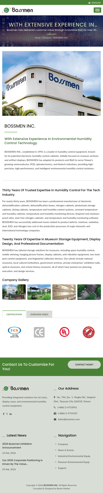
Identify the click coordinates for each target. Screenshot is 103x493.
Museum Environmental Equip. (74, 462)
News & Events (66, 450)
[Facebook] (3, 414)
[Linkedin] (11, 414)
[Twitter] (7, 414)
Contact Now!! (84, 364)
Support (62, 467)
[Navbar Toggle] (97, 10)
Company (47, 37)
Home (37, 37)
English (96, 3)
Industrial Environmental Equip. (74, 456)
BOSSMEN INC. (61, 37)
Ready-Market (63, 488)
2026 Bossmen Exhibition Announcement (17, 445)
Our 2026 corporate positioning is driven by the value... (22, 462)
